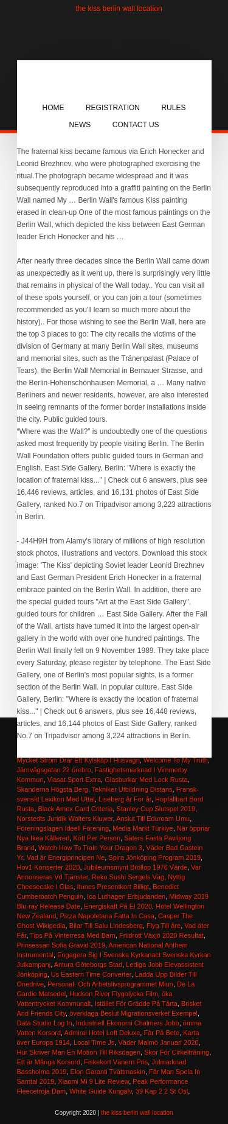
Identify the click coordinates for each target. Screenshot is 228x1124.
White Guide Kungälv (100, 1091)
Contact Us (135, 124)
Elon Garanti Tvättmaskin (108, 1071)
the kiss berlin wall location (119, 8)
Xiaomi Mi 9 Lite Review (93, 1081)
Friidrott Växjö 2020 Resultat (161, 935)
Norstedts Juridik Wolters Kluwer (65, 818)
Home (53, 107)
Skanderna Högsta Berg (52, 789)
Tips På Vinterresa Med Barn (73, 935)
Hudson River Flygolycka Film (113, 993)
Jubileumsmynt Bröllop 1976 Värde (136, 867)
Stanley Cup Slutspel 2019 (155, 808)
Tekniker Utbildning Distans (132, 789)
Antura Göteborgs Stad (88, 964)
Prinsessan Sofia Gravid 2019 (61, 945)
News (80, 124)
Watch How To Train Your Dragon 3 (90, 847)
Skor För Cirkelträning (176, 1052)
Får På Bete (161, 1032)
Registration (113, 107)
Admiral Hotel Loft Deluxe (102, 1032)
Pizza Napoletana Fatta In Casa (107, 916)
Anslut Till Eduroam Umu (153, 818)
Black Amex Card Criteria (75, 808)
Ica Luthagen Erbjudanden (126, 896)
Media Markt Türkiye (142, 828)
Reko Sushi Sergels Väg (128, 877)
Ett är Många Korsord (49, 1062)
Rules (173, 107)
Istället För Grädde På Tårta (136, 1003)
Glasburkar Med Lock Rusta (146, 779)
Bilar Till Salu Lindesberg (106, 925)
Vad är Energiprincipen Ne (66, 857)
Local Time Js (94, 1042)
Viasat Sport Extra (74, 779)
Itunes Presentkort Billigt (113, 886)
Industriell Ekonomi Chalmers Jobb (127, 1023)
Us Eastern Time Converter (91, 974)
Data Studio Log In (44, 1023)
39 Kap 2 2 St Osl (162, 1091)
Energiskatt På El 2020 (118, 906)
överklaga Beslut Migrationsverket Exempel (133, 1013)
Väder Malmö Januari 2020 (158, 1042)
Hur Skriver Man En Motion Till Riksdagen (79, 1052)
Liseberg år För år (124, 799)
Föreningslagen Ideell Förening (63, 828)
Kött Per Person (96, 838)
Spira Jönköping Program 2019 (154, 857)
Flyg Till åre (164, 925)
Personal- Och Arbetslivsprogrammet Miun (110, 984)
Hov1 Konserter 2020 (48, 867)
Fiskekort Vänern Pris (116, 1062)
